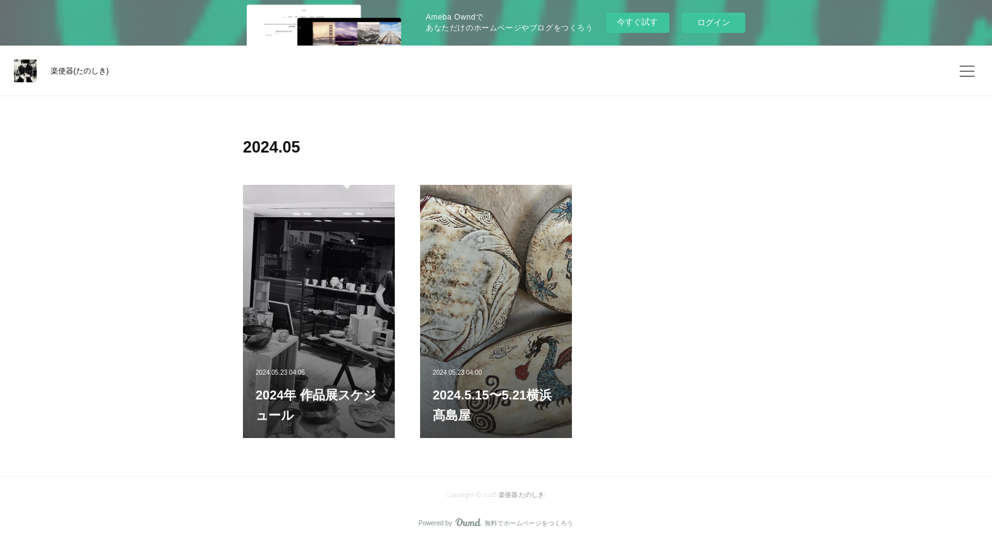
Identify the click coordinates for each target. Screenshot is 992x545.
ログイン (713, 22)
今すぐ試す (637, 22)
